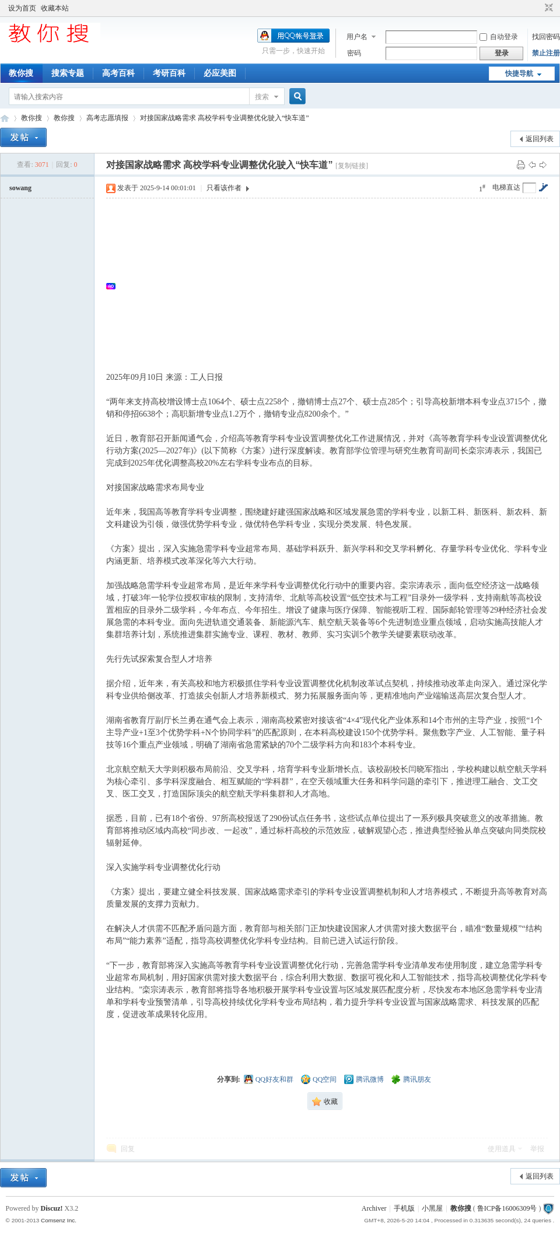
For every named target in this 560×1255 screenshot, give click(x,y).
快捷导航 (519, 73)
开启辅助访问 (538, 8)
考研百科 (169, 73)
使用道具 (502, 1149)
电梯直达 (506, 187)
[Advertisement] (333, 286)
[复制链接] (351, 166)
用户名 (357, 37)
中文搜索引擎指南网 (4, 118)
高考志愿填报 (107, 118)
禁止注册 (546, 53)
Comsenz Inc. (58, 1220)
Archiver (374, 1208)
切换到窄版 (547, 8)
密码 (354, 53)
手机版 (404, 1208)
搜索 (262, 97)
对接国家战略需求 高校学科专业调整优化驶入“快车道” (224, 118)
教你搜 (21, 73)
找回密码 (546, 37)
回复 (128, 1149)
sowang (20, 188)
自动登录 (499, 37)
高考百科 (118, 73)
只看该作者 (224, 188)
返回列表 (540, 139)
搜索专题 (67, 73)
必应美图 (220, 73)
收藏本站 (55, 8)
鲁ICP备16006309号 (507, 1208)
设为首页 (22, 8)
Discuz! (52, 1208)
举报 (537, 1149)
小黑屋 (432, 1208)
